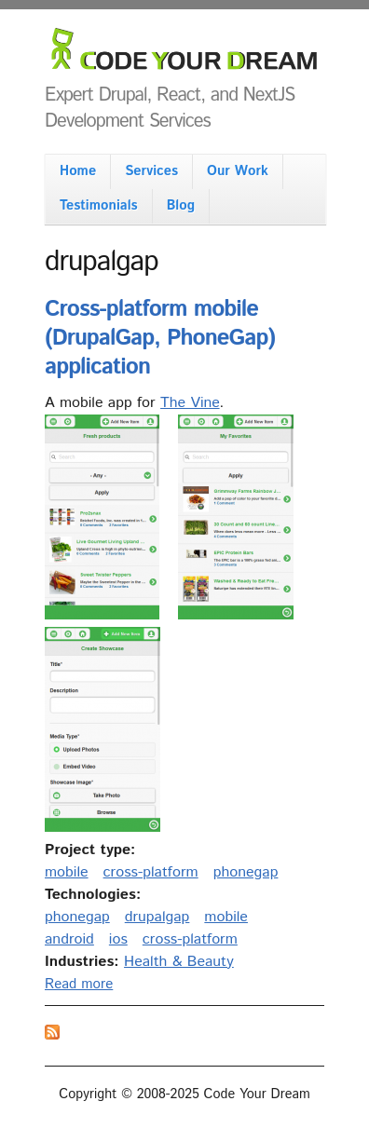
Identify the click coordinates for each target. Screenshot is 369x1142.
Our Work (237, 171)
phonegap (246, 872)
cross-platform (150, 872)
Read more (79, 984)
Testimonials (99, 206)
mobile (67, 872)
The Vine (190, 403)
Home (78, 171)
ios (118, 939)
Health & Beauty (179, 961)
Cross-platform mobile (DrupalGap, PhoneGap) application (160, 338)
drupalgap (157, 917)
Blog (181, 206)
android (69, 939)
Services (151, 171)
